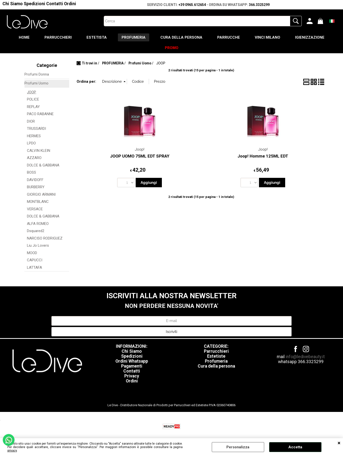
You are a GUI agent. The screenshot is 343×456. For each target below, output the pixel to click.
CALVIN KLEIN (38, 150)
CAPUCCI (34, 260)
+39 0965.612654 (192, 5)
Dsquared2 (35, 231)
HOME (24, 37)
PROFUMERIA (134, 37)
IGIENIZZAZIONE (309, 37)
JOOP (31, 92)
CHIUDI (339, 443)
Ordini (70, 3)
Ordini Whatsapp (131, 361)
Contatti (54, 3)
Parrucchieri (216, 351)
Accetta (295, 447)
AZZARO (34, 158)
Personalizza (237, 447)
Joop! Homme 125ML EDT (262, 156)
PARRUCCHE (228, 37)
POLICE (33, 99)
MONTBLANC (38, 201)
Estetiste (216, 356)
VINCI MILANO (267, 37)
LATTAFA (34, 267)
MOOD (32, 253)
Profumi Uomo (36, 83)
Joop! (139, 149)
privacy (12, 450)
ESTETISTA (96, 37)
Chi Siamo (12, 3)
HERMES (34, 136)
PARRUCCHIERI (58, 37)
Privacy (131, 376)
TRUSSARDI (36, 128)
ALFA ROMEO (38, 223)
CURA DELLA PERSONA (181, 37)
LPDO (31, 143)
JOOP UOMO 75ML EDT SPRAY (139, 156)
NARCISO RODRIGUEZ (45, 238)
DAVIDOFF (35, 180)
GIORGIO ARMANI (41, 194)
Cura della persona (216, 366)
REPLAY (33, 107)
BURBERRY (35, 187)
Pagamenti (131, 366)
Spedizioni (34, 3)
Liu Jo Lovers (38, 245)
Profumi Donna (36, 74)
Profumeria (216, 361)
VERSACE (35, 209)
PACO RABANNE (40, 114)
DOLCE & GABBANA (43, 165)
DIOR (31, 121)
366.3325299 (259, 5)
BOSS (31, 172)
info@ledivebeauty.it (305, 356)
